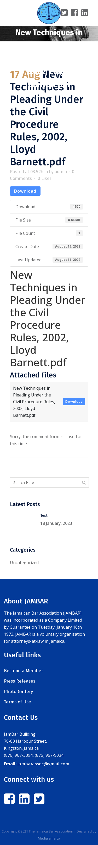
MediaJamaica (49, 838)
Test (44, 515)
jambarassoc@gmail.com (43, 764)
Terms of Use (17, 702)
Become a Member (23, 670)
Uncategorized (24, 562)
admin (61, 171)
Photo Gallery (18, 691)
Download (25, 191)
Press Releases (19, 681)
